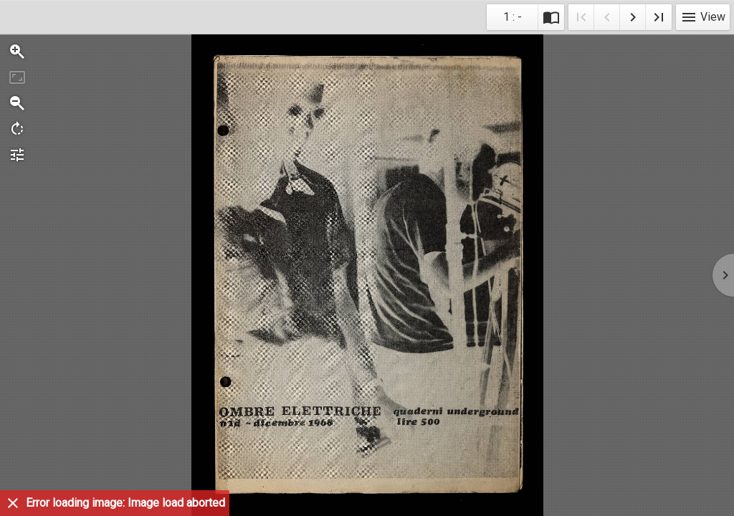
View (702, 17)
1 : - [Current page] (512, 17)
